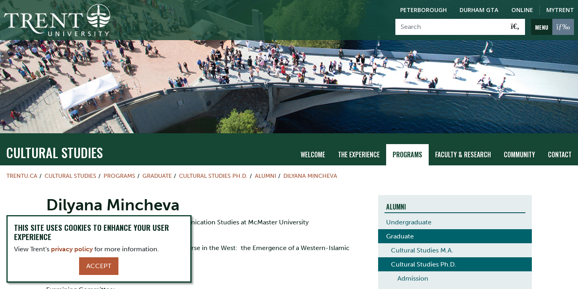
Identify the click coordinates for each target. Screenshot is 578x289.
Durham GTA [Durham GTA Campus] (479, 10)
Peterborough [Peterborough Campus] (423, 10)
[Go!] (515, 27)
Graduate (157, 175)
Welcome (313, 154)
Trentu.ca (21, 175)
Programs (407, 154)
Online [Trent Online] (522, 10)
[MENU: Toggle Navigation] (552, 27)
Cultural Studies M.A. (422, 250)
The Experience (359, 154)
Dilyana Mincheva (310, 175)
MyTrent (560, 10)
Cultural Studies (54, 151)
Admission (412, 278)
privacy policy (72, 249)
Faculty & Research (463, 154)
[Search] (450, 27)
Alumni (265, 175)
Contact (560, 154)
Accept (98, 266)
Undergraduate (408, 222)
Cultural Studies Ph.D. (213, 175)
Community (519, 154)
